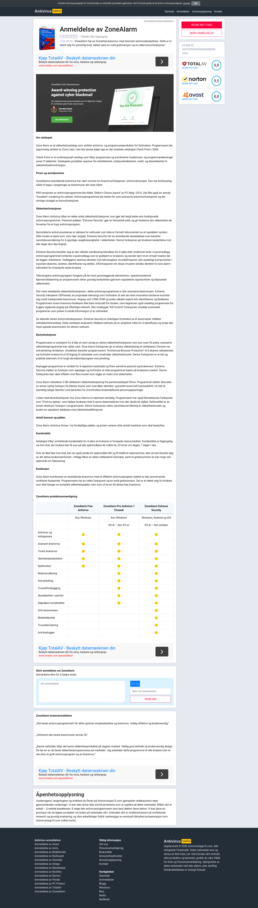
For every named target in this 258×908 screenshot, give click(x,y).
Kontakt (218, 11)
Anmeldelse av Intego (47, 863)
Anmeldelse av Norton (47, 875)
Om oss (103, 844)
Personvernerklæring (111, 848)
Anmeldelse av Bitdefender (50, 852)
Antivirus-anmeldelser (48, 840)
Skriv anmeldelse (202, 33)
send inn (150, 699)
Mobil (102, 895)
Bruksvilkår (105, 852)
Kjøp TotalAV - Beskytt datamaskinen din (77, 58)
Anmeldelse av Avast (47, 844)
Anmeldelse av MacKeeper (50, 867)
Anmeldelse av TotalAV (48, 887)
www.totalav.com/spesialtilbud (56, 65)
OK (195, 3)
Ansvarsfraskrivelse (110, 856)
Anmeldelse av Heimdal (48, 859)
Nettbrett (104, 899)
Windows (104, 887)
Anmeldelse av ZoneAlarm (50, 891)
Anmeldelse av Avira (46, 848)
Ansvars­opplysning (110, 859)
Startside (169, 11)
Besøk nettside (201, 24)
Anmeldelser (183, 11)
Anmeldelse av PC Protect (50, 883)
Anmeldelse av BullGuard (49, 856)
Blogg (102, 883)
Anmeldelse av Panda (47, 879)
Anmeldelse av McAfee (48, 871)
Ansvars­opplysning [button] (202, 11)
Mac (101, 891)
